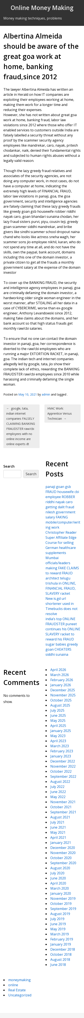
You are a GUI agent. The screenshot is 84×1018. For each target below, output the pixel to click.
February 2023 (61, 751)
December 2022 (62, 761)
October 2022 (61, 771)
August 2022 (60, 781)
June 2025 (58, 715)
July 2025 (57, 710)
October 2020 (61, 858)
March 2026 (59, 674)
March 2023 (59, 746)
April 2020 (58, 883)
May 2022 (57, 796)
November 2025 (63, 695)
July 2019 (57, 919)
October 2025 (61, 700)
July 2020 (57, 873)
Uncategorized (19, 995)
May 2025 (57, 720)
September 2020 (63, 863)
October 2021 (61, 807)
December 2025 (62, 690)
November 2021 (63, 802)
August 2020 (60, 868)
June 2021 (58, 827)
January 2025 (60, 730)
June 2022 (58, 791)
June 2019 (58, 924)
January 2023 (60, 756)
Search (9, 466)
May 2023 (57, 735)
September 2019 (63, 908)
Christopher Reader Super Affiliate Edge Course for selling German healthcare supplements (61, 542)
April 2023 (58, 741)
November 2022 (63, 766)
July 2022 (57, 786)
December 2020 (62, 847)
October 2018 (61, 954)
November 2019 (63, 898)
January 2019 (60, 944)
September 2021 (63, 812)
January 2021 (60, 842)
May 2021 (57, 832)
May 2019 (57, 929)
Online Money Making (42, 8)
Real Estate (17, 990)
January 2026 (60, 685)
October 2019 (61, 903)
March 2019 (59, 934)
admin (46, 394)
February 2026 (61, 680)
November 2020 (63, 852)
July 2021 (57, 822)
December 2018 (62, 949)
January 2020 (60, 893)
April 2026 (58, 669)
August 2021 (60, 817)
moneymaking (19, 980)
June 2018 (58, 964)
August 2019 (60, 913)
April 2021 (58, 837)
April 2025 (58, 725)
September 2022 (63, 776)
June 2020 (58, 878)
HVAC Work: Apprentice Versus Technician (59, 413)
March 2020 (59, 888)
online (13, 985)
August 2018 (60, 959)
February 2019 (61, 939)
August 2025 (60, 705)
